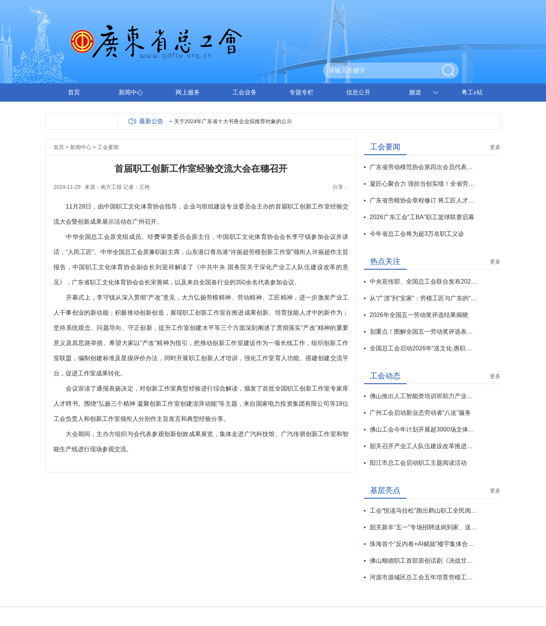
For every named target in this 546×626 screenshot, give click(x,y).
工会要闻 (108, 147)
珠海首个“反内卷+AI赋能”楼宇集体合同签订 (423, 544)
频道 (415, 92)
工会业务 (244, 92)
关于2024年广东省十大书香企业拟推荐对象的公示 (233, 121)
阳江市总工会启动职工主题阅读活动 (418, 463)
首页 (74, 92)
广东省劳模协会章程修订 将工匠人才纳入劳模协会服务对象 (423, 200)
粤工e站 (471, 92)
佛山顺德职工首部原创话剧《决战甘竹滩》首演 (423, 560)
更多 (495, 147)
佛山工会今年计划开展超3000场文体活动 (423, 429)
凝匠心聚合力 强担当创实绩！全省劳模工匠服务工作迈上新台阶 (423, 183)
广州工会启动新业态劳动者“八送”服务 (420, 412)
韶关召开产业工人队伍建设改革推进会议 (423, 446)
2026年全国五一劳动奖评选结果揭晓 (419, 315)
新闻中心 (131, 92)
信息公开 (358, 92)
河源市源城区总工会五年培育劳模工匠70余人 (423, 577)
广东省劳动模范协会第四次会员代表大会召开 (423, 167)
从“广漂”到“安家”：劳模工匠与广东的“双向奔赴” (423, 298)
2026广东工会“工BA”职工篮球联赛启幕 (422, 217)
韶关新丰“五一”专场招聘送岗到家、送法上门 (423, 527)
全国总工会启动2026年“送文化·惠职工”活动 (423, 348)
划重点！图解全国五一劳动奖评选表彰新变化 (423, 331)
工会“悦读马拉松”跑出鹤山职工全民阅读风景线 (423, 510)
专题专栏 (301, 92)
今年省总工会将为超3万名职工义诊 (417, 234)
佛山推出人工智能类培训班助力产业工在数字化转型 (423, 396)
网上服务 (188, 92)
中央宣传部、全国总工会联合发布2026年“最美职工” (423, 281)
